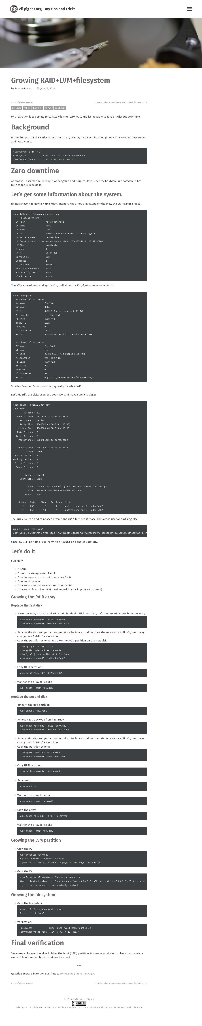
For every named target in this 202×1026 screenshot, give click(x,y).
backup (47, 182)
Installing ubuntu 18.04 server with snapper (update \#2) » (118, 102)
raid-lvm (61, 108)
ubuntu (17, 108)
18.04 (27, 108)
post (28, 138)
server (50, 108)
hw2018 (38, 108)
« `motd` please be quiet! (23, 102)
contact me (68, 990)
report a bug (86, 990)
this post (77, 973)
